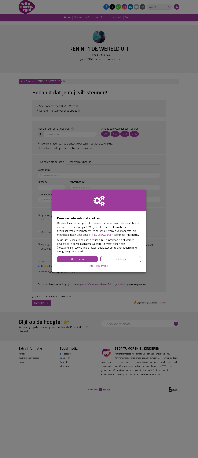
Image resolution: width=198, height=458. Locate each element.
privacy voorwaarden (101, 234)
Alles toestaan (77, 259)
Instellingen (121, 259)
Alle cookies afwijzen (99, 265)
